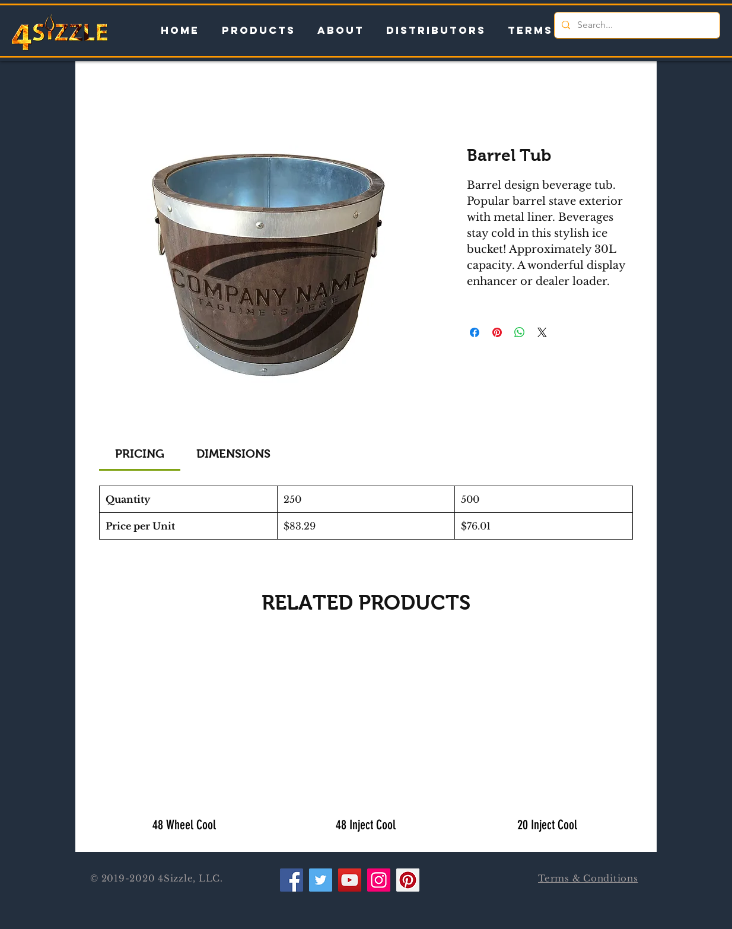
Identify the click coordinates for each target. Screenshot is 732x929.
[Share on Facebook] (474, 332)
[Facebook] (291, 880)
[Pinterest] (407, 880)
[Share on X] (542, 332)
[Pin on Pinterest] (497, 332)
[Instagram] (378, 880)
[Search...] (636, 25)
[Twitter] (320, 880)
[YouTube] (349, 880)
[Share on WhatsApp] (520, 332)
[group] (366, 739)
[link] (139, 453)
